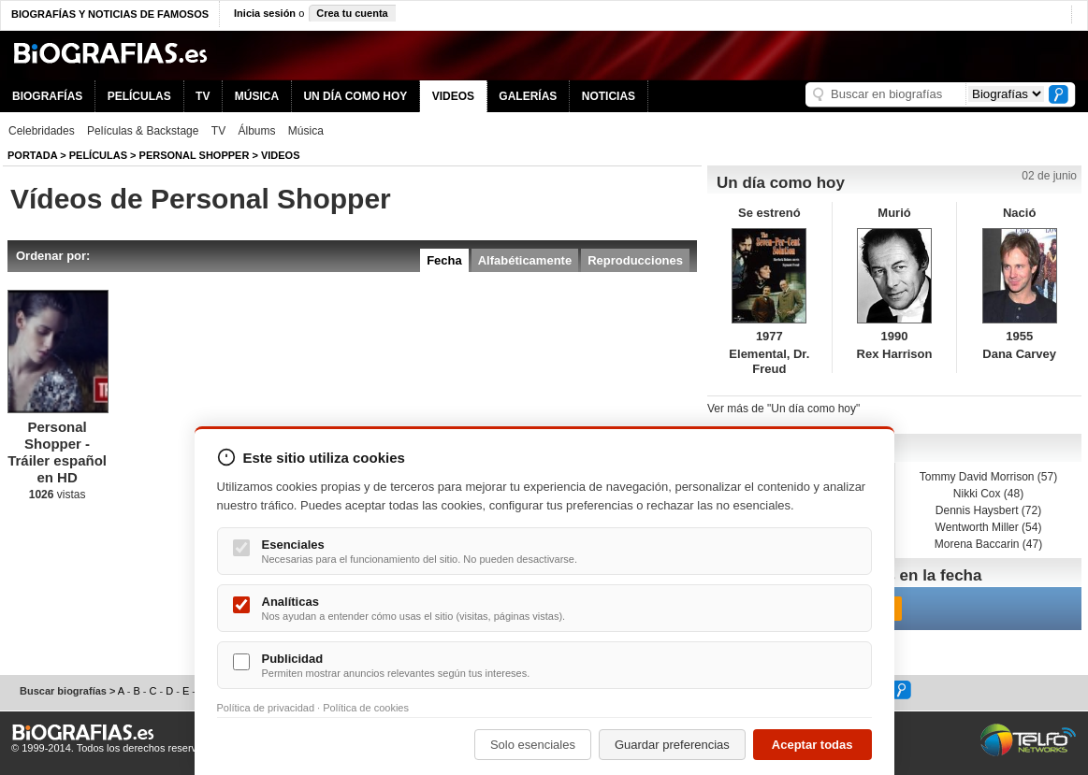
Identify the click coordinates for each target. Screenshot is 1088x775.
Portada (32, 155)
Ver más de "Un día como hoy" (783, 408)
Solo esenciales (532, 745)
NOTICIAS (608, 96)
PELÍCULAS (139, 96)
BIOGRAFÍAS (47, 96)
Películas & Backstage (142, 130)
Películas (98, 155)
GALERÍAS (528, 96)
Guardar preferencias (672, 745)
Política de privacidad (266, 707)
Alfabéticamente (525, 260)
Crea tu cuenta (351, 13)
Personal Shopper (194, 155)
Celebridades (41, 130)
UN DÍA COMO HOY (355, 96)
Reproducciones (635, 260)
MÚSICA (257, 96)
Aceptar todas (812, 745)
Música (306, 130)
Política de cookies (366, 707)
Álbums (257, 130)
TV (203, 96)
